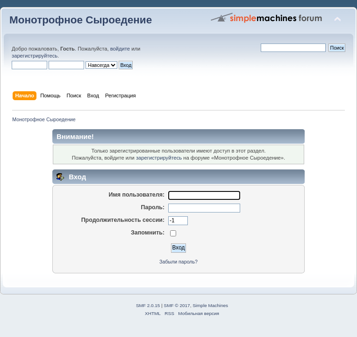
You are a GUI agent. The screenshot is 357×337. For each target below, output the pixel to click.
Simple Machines (210, 305)
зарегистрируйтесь (34, 56)
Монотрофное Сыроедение (80, 20)
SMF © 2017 (177, 305)
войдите (120, 48)
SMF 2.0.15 (148, 305)
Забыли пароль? (178, 261)
